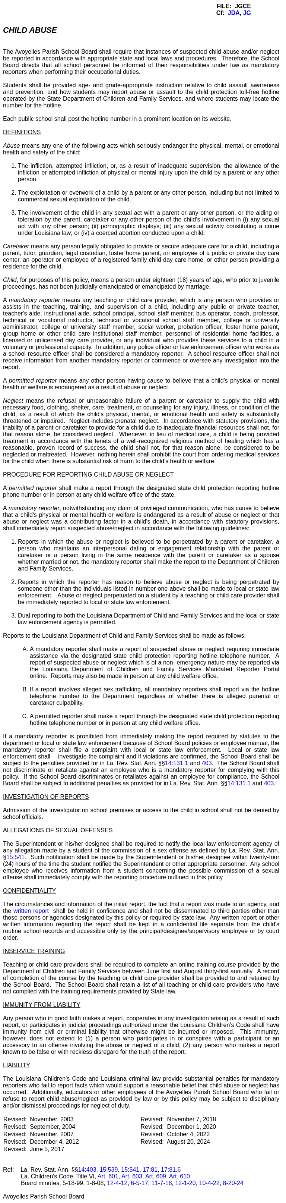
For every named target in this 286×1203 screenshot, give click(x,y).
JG (247, 13)
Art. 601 (108, 1176)
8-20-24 (233, 1183)
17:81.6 (171, 1169)
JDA (234, 13)
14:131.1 (176, 763)
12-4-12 (117, 1183)
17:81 (150, 1169)
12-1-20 (185, 1183)
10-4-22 (209, 1183)
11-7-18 (161, 1183)
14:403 (87, 1169)
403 (207, 763)
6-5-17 (139, 1183)
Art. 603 (131, 1176)
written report (31, 911)
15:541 (15, 857)
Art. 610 (179, 1176)
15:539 (108, 1169)
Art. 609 (155, 1176)
